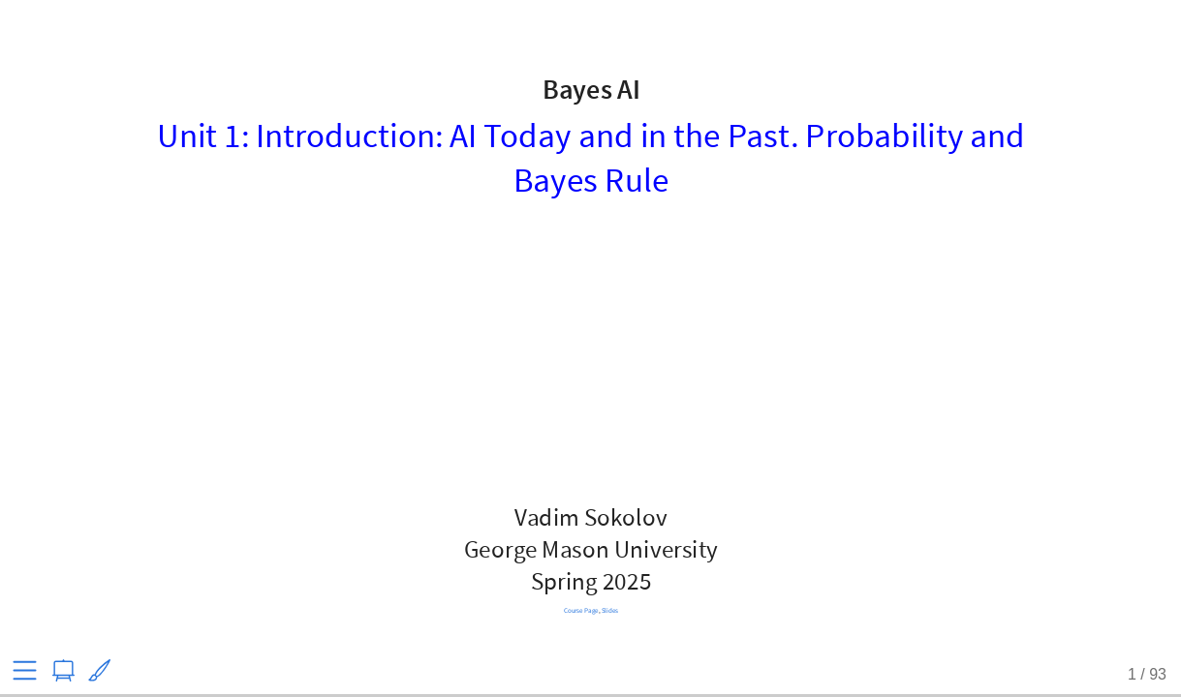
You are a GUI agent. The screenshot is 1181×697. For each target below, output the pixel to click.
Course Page (580, 610)
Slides (609, 610)
